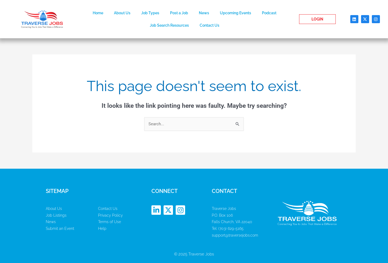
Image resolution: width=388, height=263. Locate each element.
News (204, 13)
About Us (122, 13)
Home (98, 13)
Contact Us (209, 25)
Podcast (269, 13)
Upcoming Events (235, 13)
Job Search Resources (169, 25)
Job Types (150, 13)
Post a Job (179, 13)
